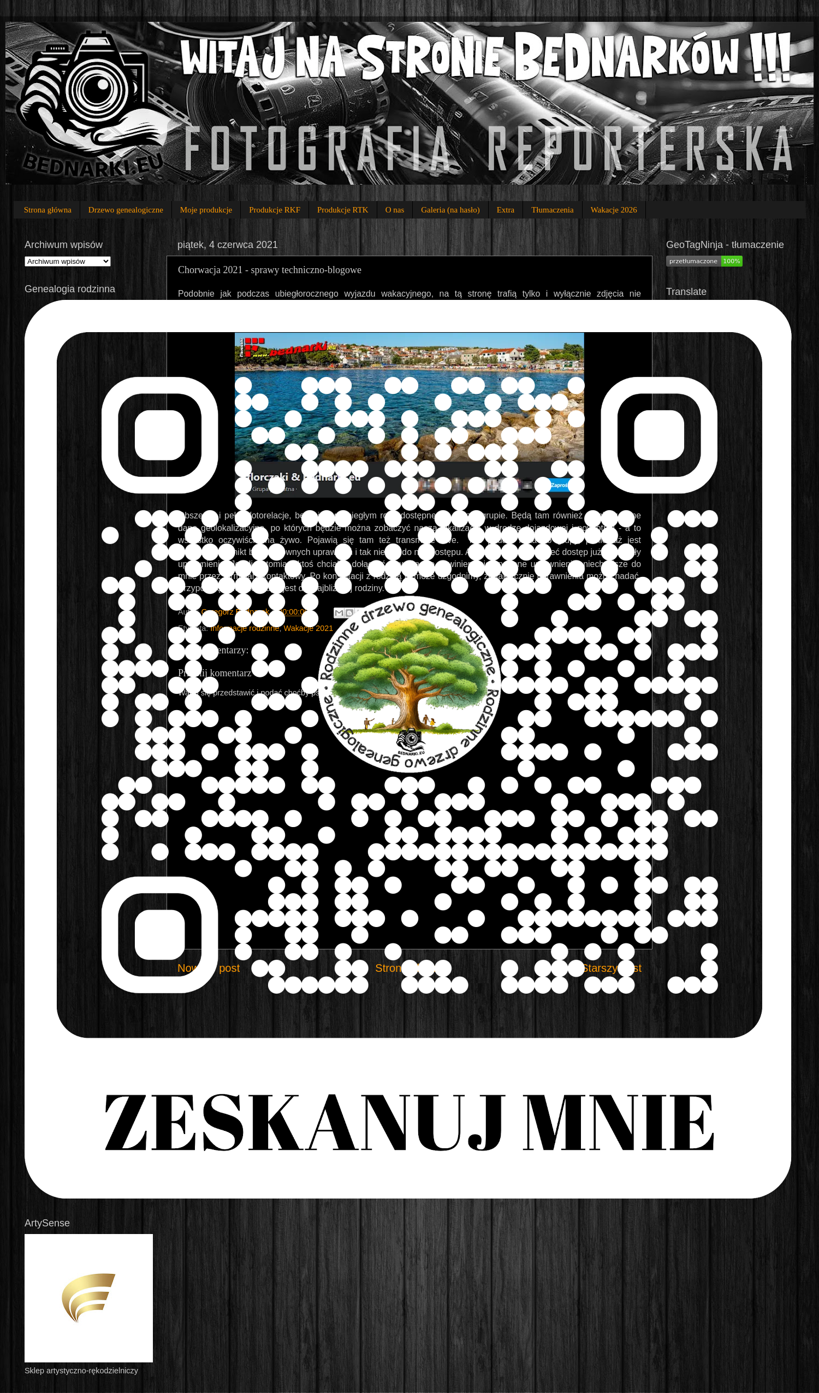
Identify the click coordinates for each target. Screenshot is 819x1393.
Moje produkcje (206, 209)
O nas (395, 209)
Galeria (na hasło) (450, 209)
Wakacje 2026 (614, 209)
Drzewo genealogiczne (125, 209)
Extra (505, 209)
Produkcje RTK (343, 209)
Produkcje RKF (274, 209)
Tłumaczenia (552, 209)
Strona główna (48, 209)
